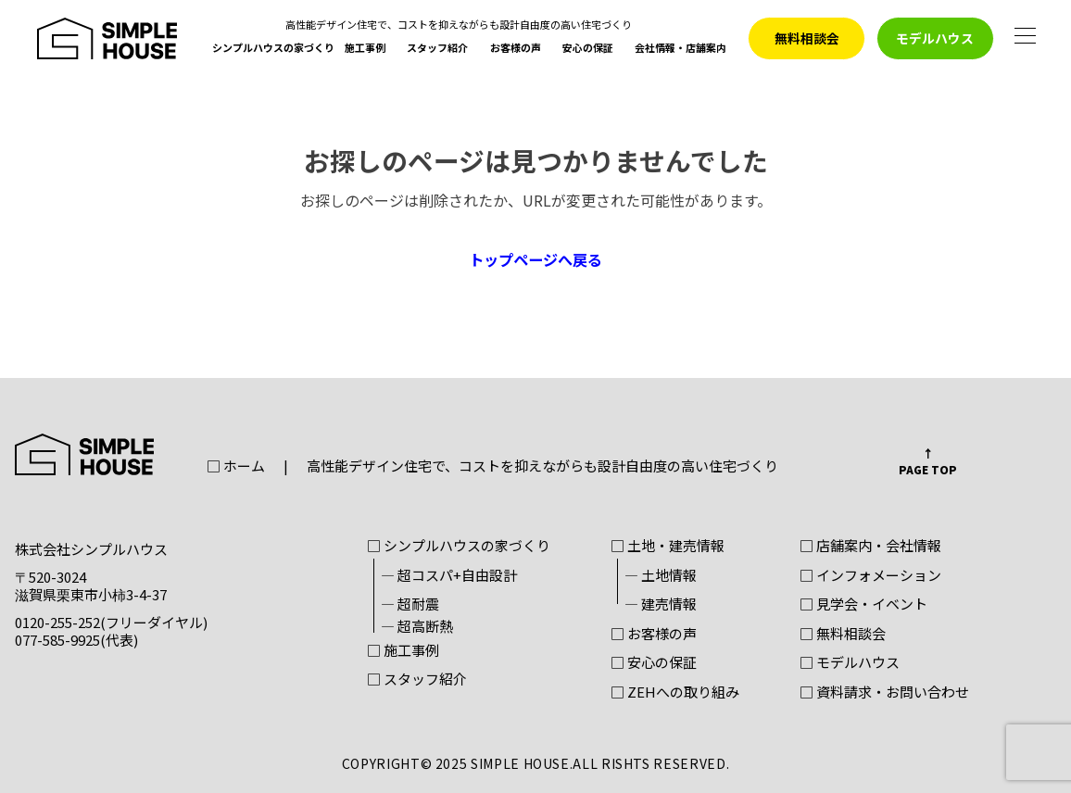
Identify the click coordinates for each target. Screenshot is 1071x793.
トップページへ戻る (535, 259)
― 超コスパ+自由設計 (449, 576)
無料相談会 (807, 38)
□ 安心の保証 (654, 663)
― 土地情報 (660, 576)
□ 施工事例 (403, 651)
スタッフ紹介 (437, 49)
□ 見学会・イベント (863, 605)
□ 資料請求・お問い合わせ (884, 693)
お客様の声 (515, 49)
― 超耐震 (410, 605)
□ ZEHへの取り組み (675, 693)
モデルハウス (935, 38)
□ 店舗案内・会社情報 (870, 546)
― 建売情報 (660, 605)
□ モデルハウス (850, 663)
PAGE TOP (928, 469)
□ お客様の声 (654, 634)
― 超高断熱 (417, 627)
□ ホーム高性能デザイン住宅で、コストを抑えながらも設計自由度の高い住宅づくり (492, 467)
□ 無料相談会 (843, 634)
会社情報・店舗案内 (680, 49)
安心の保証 (587, 49)
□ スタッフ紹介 (417, 680)
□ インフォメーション (870, 576)
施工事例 (365, 49)
